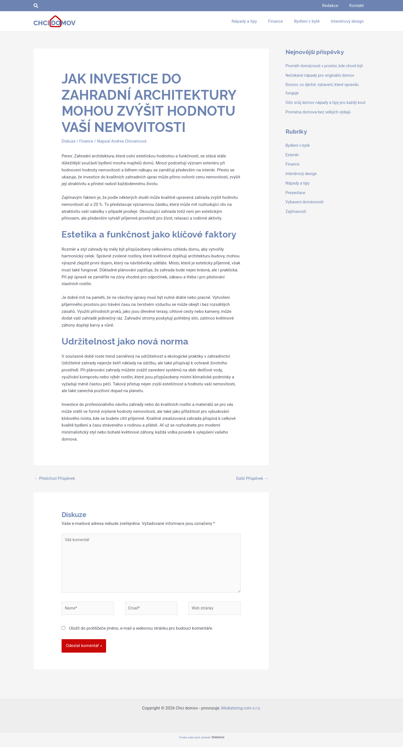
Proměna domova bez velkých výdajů (319, 120)
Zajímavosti (296, 219)
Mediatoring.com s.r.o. (241, 712)
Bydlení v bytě (298, 153)
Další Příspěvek (251, 478)
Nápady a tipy (298, 191)
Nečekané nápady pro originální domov (321, 75)
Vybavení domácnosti (305, 210)
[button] (36, 5)
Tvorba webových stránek (194, 742)
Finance (87, 141)
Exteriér (292, 163)
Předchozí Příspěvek (55, 478)
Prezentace (295, 201)
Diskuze (69, 141)
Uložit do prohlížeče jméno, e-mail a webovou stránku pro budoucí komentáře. (141, 632)
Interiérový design (301, 182)
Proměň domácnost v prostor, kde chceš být (326, 65)
